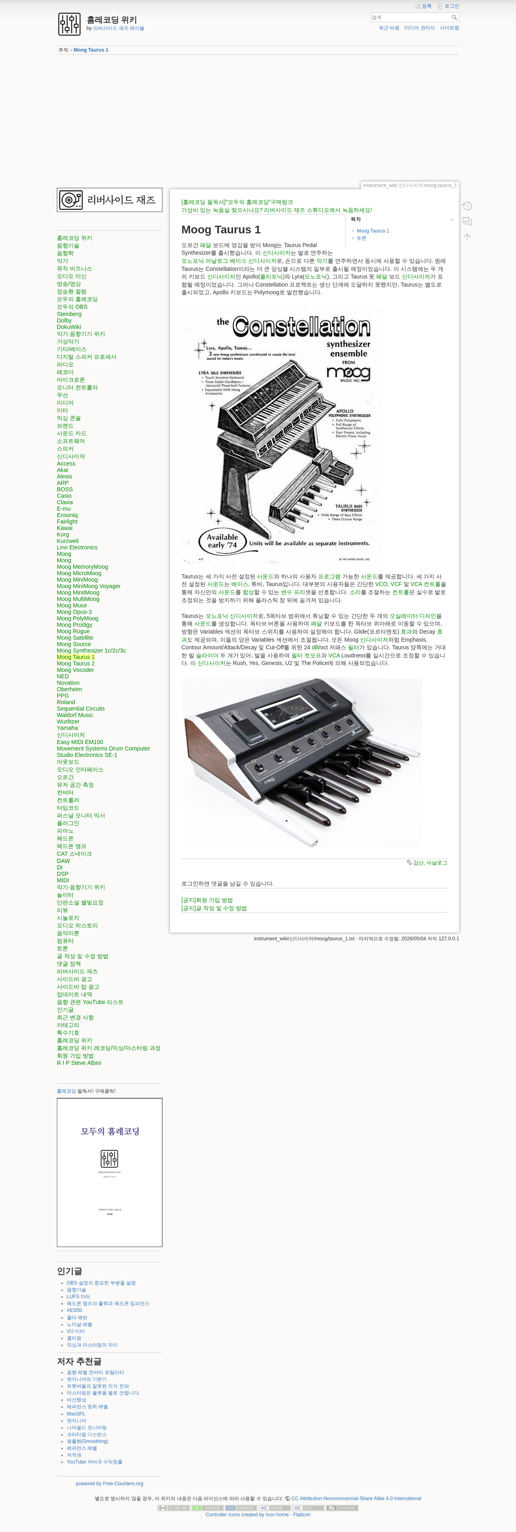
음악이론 (68, 933)
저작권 (74, 1455)
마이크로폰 (71, 379)
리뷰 (62, 910)
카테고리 (68, 1025)
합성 (248, 592)
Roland (66, 702)
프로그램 (329, 576)
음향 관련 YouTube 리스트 (90, 1002)
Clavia (65, 502)
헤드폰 (65, 838)
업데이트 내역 (74, 994)
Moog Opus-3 (74, 612)
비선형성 (76, 1400)
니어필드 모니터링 (87, 1427)
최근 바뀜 (389, 28)
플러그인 (68, 823)
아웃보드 (68, 762)
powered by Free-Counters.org (109, 1483)
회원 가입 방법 (75, 1055)
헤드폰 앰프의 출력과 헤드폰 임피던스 (108, 1303)
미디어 (65, 402)
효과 (406, 631)
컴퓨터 (65, 940)
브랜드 (65, 425)
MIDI (63, 880)
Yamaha (67, 728)
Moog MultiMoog (78, 599)
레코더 (65, 372)
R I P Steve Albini (79, 1063)
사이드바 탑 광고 (78, 986)
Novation (68, 683)
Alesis (64, 476)
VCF (396, 584)
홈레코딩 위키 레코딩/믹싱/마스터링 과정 (109, 1048)
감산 (418, 863)
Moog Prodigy (74, 625)
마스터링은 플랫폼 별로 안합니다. (103, 1393)
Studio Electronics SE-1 (87, 755)
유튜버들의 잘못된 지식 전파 (98, 1386)
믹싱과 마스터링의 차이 (92, 1345)
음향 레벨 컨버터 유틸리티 (95, 1372)
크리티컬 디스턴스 (87, 1434)
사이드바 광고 (74, 979)
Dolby (64, 320)
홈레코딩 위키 (74, 238)
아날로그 (217, 261)
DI (59, 867)
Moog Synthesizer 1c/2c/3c (91, 650)
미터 (62, 410)
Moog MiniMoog (77, 579)
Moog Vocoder (75, 670)
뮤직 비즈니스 (74, 268)
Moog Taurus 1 (91, 50)
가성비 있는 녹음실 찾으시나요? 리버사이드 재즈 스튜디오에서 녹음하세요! (276, 210)
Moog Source (74, 644)
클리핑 (74, 1338)
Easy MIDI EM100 (80, 742)
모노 (187, 261)
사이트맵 (449, 28)
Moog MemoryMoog (82, 566)
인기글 (65, 1009)
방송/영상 (69, 284)
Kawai (65, 528)
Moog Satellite (75, 637)
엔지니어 (76, 1421)
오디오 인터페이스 (80, 769)
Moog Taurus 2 (76, 663)
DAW (63, 861)
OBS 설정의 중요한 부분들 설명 (101, 1283)
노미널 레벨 (79, 1324)
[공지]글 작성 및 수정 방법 (214, 908)
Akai (62, 470)
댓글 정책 (69, 963)
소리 (355, 592)
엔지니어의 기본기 (87, 1379)
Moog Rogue (73, 631)
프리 (299, 592)
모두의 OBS (72, 306)
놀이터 (65, 895)
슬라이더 (207, 655)
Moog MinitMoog (78, 592)
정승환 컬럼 (72, 291)
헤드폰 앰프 (72, 846)
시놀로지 (68, 918)
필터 (353, 647)
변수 (286, 592)
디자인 (427, 616)
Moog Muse (72, 605)
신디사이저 (71, 456)
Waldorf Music (75, 715)
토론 (62, 948)
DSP (63, 874)
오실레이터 (404, 616)
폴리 (265, 276)
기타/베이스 (72, 349)
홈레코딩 (66, 1091)
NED (63, 676)
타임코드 (68, 807)
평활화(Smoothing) (87, 1441)
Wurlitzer (68, 721)
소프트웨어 (71, 441)
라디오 (65, 364)
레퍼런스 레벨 (82, 1448)
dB (315, 647)
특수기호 (68, 1032)
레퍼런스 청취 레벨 (87, 1406)
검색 (455, 17)
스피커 (65, 448)
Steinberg (69, 314)
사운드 (265, 576)
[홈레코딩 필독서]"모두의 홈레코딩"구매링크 (237, 202)
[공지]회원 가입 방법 (207, 900)
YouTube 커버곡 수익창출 (95, 1462)
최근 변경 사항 (75, 1017)
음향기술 (68, 245)
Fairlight (67, 521)
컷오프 (312, 655)
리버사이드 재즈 (77, 971)
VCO (381, 584)
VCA (416, 584)
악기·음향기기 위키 (81, 334)
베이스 (238, 261)
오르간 (65, 777)
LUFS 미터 (79, 1296)
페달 (205, 245)
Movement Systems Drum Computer (103, 748)
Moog (64, 554)
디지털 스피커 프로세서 (87, 356)
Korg (63, 534)
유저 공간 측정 (75, 785)
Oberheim (69, 689)
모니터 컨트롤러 (77, 387)
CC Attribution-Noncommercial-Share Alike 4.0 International (356, 1498)
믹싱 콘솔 (69, 418)
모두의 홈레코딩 (77, 299)
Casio (64, 496)
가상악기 (68, 341)
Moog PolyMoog (77, 618)
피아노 (65, 830)
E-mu (64, 508)
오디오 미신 (72, 276)
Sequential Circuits (81, 708)
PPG (63, 695)
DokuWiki (69, 327)
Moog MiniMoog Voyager (89, 586)
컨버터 (65, 792)
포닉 (198, 261)
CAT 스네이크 (74, 853)
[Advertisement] (258, 118)
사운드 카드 (72, 433)
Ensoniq (67, 515)
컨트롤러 (68, 800)
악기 (62, 261)
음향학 (65, 253)
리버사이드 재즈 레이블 (118, 28)
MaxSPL (76, 1414)
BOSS (65, 489)
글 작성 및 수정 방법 (82, 956)
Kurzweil (68, 541)
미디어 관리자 (419, 28)
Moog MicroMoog (79, 573)
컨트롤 (432, 584)
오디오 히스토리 (77, 925)
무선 (62, 395)
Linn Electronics (77, 547)
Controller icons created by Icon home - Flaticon (258, 1514)
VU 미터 (76, 1331)
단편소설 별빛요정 (80, 902)
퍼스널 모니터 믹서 (81, 815)
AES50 (74, 1310)
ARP (63, 483)
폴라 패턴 (77, 1317)
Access (66, 463)
